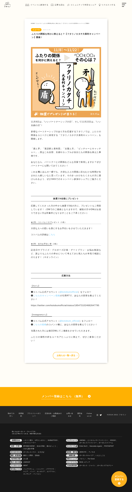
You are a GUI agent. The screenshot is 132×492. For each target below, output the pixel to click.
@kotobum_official (69, 321)
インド (32, 471)
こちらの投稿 (39, 324)
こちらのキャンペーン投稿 (46, 295)
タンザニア (27, 474)
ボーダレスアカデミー (105, 465)
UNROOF (26, 462)
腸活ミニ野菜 (28, 455)
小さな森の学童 (28, 449)
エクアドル (51, 471)
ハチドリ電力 (28, 440)
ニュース (39, 23)
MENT (25, 465)
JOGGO (113, 440)
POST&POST (109, 446)
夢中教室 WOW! (29, 446)
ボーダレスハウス (29, 452)
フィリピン (37, 474)
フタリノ (82, 459)
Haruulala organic (95, 446)
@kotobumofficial (69, 292)
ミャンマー (40, 469)
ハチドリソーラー (29, 443)
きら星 (25, 459)
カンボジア (41, 471)
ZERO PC (82, 452)
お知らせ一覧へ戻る (67, 355)
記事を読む (60, 5)
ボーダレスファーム (106, 443)
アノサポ (92, 452)
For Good (91, 459)
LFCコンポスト (40, 440)
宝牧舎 (37, 455)
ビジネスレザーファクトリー (98, 440)
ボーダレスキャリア (86, 455)
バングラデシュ (28, 469)
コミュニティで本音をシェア (83, 5)
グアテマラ (50, 469)
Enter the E (83, 446)
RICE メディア (84, 462)
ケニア (25, 471)
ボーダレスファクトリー (88, 443)
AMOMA (82, 440)
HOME (33, 23)
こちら (52, 234)
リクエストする (108, 5)
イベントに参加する (39, 5)
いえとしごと (100, 455)
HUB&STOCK (52, 440)
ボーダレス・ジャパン (87, 465)
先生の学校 (41, 446)
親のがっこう (51, 446)
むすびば (41, 452)
